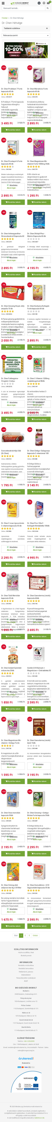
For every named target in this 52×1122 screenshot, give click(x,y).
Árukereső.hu (26, 1063)
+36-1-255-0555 (29, 1041)
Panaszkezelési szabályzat (26, 978)
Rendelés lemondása (26, 968)
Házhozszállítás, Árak (26, 952)
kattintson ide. (40, 1118)
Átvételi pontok (26, 956)
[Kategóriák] (3, 3)
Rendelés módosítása (26, 965)
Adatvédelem (26, 975)
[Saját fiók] (44, 3)
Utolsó (35, 936)
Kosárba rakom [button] (13, 130)
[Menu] (39, 3)
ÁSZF (26, 981)
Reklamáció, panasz (26, 972)
